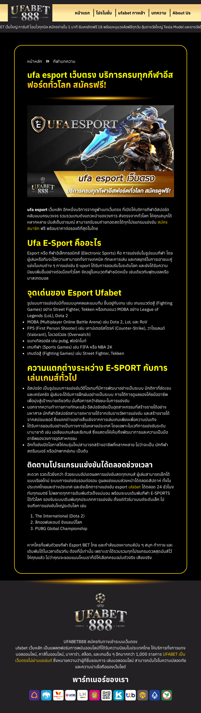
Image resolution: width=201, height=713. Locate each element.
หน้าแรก (82, 12)
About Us (181, 12)
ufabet (135, 486)
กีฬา (57, 61)
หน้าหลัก (34, 61)
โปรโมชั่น (104, 12)
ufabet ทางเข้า (131, 12)
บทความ (158, 12)
